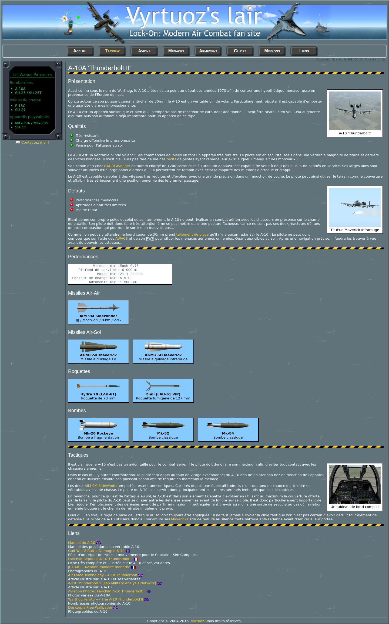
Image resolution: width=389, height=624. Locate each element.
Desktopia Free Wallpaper (90, 607)
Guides (240, 51)
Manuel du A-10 (81, 543)
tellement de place (192, 234)
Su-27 (20, 110)
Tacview (112, 51)
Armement (208, 51)
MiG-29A (22, 123)
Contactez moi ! (35, 142)
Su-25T (35, 93)
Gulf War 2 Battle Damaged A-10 (96, 551)
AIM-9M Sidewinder (101, 486)
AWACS (121, 238)
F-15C (20, 106)
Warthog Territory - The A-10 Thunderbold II (105, 599)
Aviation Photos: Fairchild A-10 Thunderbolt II (107, 591)
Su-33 (20, 127)
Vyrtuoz (197, 621)
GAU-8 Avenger (117, 166)
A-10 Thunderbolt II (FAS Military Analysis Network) (112, 583)
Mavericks (179, 519)
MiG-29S (40, 123)
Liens (304, 51)
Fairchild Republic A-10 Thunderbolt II (100, 559)
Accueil (80, 51)
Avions (144, 51)
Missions (272, 51)
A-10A (20, 89)
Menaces (176, 51)
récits (171, 159)
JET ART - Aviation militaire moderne (99, 567)
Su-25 (20, 93)
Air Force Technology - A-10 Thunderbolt (102, 575)
